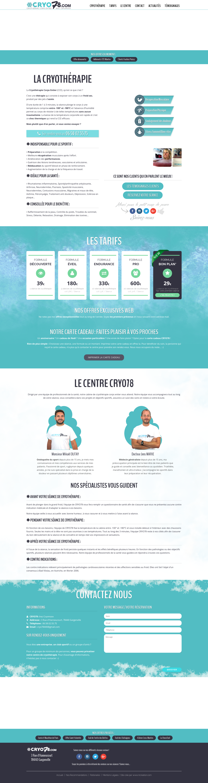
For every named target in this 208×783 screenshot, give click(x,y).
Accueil (59, 775)
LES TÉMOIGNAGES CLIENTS (143, 186)
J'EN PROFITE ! (167, 295)
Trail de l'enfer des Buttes (98, 738)
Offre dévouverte (79, 59)
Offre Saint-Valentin (73, 738)
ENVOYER (172, 670)
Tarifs (112, 5)
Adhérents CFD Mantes (102, 59)
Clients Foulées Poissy (126, 59)
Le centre (125, 5)
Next (203, 30)
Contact (139, 5)
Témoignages (172, 5)
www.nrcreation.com (142, 775)
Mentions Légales (111, 775)
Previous (3, 30)
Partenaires (95, 775)
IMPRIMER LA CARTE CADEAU (104, 357)
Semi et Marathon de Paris (48, 738)
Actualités (154, 5)
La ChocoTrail (165, 738)
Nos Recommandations (76, 775)
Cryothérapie (97, 5)
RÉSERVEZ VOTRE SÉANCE (143, 195)
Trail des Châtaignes (122, 738)
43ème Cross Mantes (145, 738)
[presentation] (124, 660)
